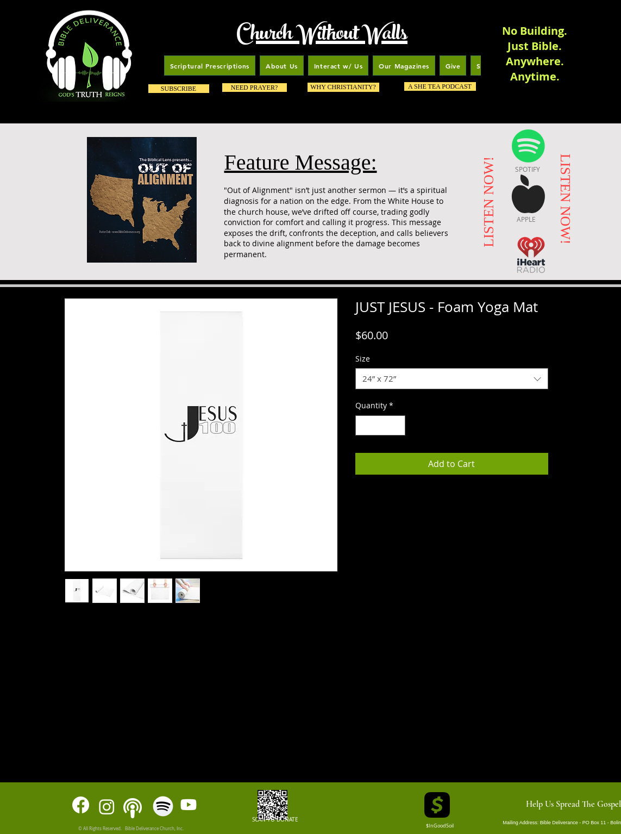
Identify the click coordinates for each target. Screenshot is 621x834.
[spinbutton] (380, 425)
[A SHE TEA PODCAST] (440, 86)
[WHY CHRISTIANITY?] (343, 87)
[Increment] (397, 425)
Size (362, 358)
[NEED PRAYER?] (254, 87)
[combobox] (451, 378)
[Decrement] (364, 425)
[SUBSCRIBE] (178, 88)
